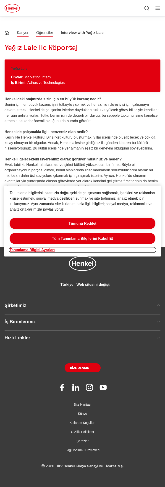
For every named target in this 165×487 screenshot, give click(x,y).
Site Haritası (82, 404)
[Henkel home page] (7, 33)
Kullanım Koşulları (82, 423)
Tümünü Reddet (83, 223)
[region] (82, 221)
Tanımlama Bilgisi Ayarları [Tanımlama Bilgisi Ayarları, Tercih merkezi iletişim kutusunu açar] (32, 250)
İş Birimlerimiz (82, 321)
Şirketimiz (82, 305)
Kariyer (23, 33)
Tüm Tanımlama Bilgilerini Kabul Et (82, 238)
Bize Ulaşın (79, 368)
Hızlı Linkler (82, 337)
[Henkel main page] (12, 8)
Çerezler (82, 441)
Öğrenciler (44, 33)
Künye (82, 413)
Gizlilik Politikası (82, 432)
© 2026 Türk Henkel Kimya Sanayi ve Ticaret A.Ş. (82, 466)
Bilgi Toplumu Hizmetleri (82, 450)
